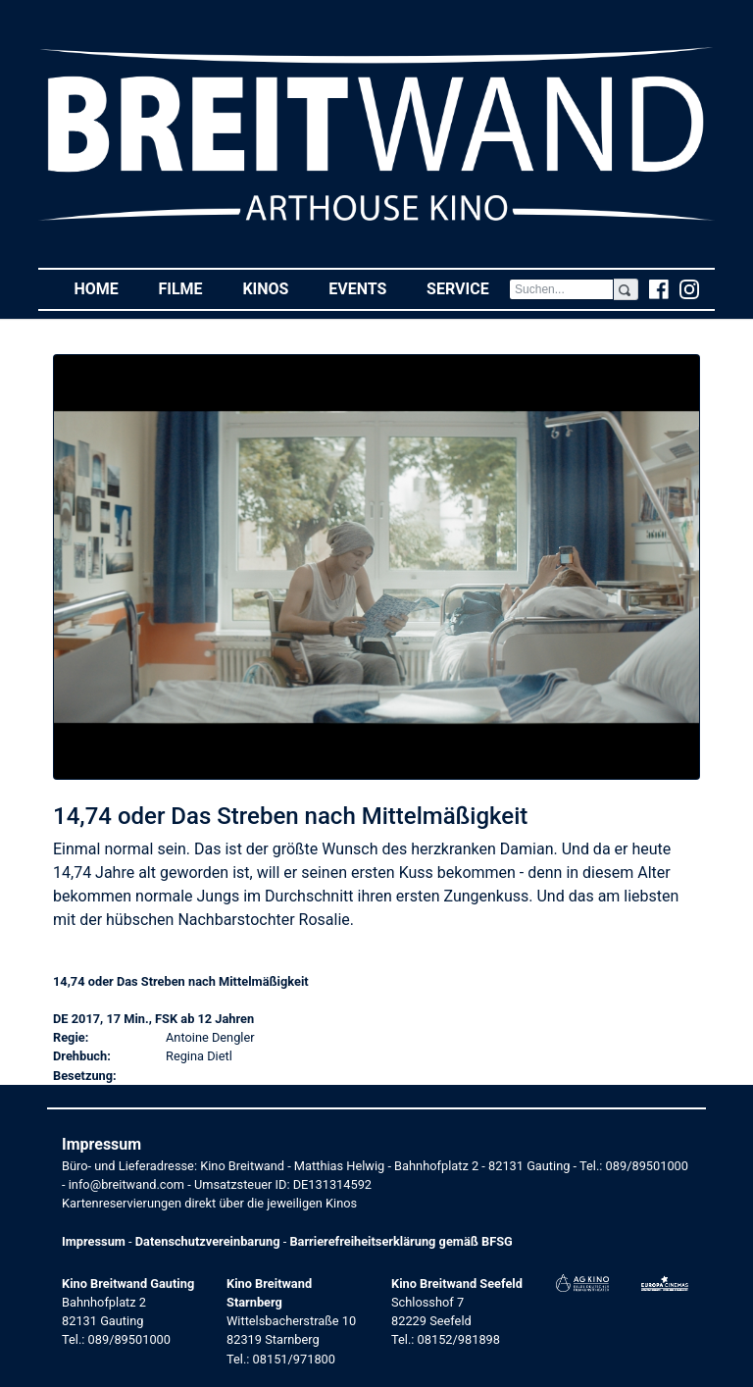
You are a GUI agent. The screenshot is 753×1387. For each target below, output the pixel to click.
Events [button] (367, 288)
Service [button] (468, 288)
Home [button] (106, 288)
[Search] (561, 289)
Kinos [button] (275, 288)
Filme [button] (190, 288)
